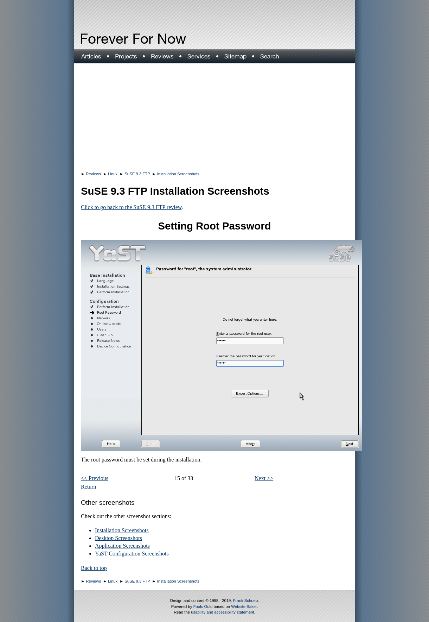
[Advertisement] (214, 116)
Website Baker (244, 606)
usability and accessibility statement (222, 612)
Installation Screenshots (178, 174)
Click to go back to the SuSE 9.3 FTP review (131, 207)
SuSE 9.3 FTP (137, 174)
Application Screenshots (122, 546)
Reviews (93, 174)
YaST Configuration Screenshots (132, 554)
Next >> (264, 478)
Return (88, 487)
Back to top (94, 568)
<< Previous (94, 478)
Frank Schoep (245, 600)
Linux (112, 174)
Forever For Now (118, 38)
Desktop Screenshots (118, 538)
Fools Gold (203, 606)
